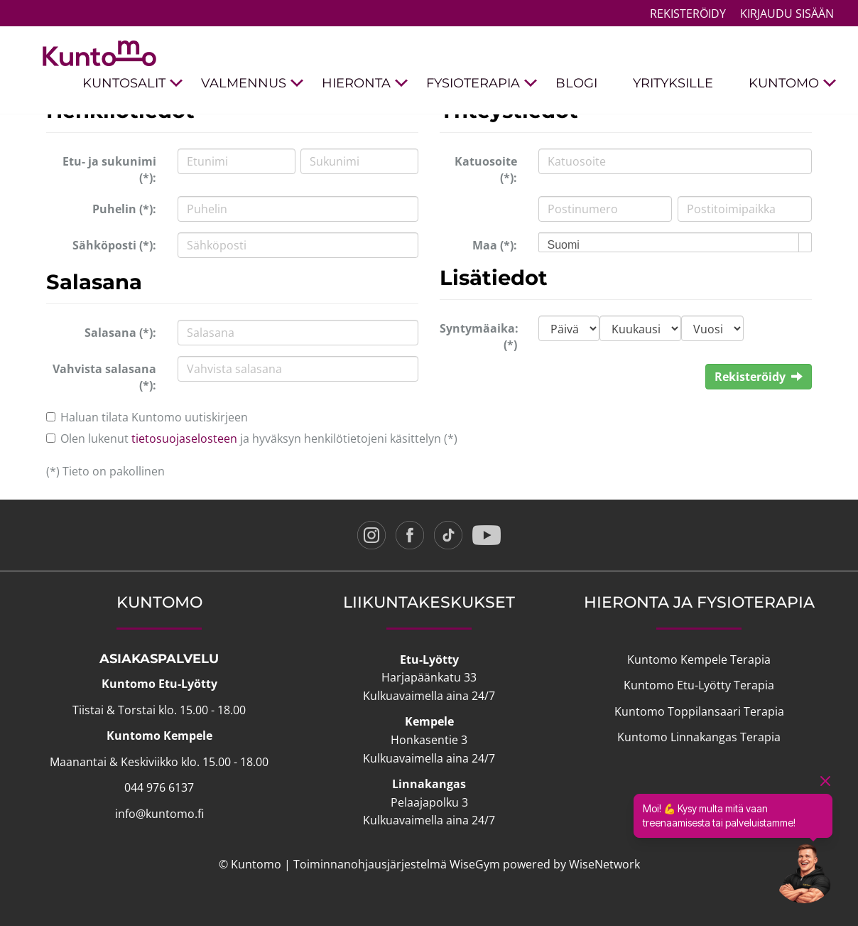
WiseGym (475, 864)
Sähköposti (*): (114, 245)
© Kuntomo (250, 864)
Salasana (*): (120, 332)
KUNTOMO (793, 84)
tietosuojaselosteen (184, 438)
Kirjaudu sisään (787, 13)
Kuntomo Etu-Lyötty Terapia (699, 685)
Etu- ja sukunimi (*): (109, 169)
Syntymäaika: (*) (479, 336)
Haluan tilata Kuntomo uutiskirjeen (154, 417)
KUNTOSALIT (132, 84)
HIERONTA (365, 84)
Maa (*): (494, 245)
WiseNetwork (604, 864)
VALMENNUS (252, 84)
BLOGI (576, 83)
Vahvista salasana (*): (104, 377)
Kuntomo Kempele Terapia (699, 659)
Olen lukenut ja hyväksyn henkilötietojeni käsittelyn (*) (258, 438)
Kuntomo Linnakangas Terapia (699, 737)
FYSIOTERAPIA (482, 84)
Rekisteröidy (688, 13)
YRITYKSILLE (673, 83)
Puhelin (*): (124, 209)
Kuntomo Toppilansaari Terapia (699, 711)
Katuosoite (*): (486, 169)
